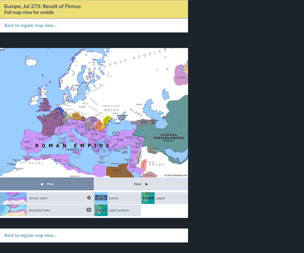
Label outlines (119, 210)
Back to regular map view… (30, 25)
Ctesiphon (153, 148)
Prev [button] (47, 184)
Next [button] (141, 184)
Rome (70, 141)
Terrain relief (60, 198)
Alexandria (114, 163)
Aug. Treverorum (52, 115)
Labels (160, 198)
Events (114, 198)
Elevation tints (60, 210)
